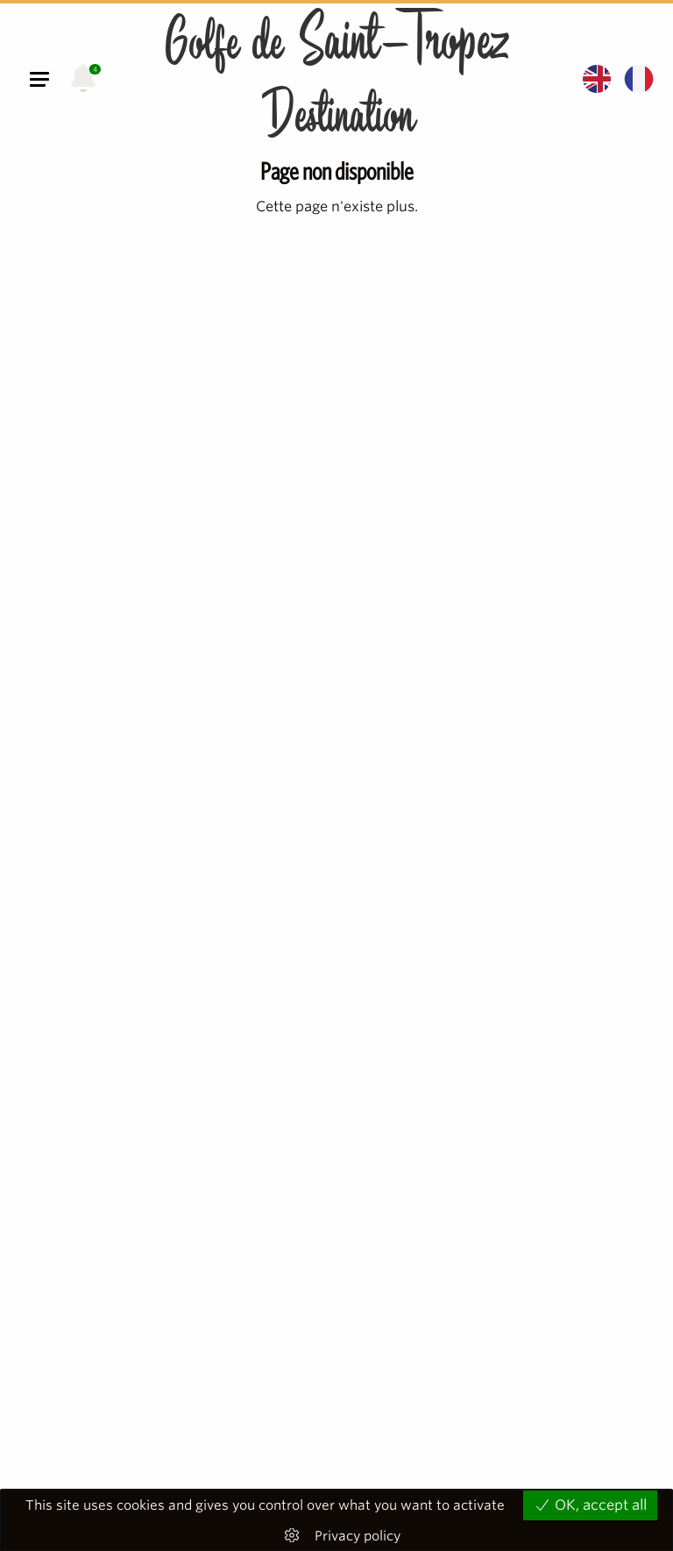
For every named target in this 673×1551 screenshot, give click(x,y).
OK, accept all (590, 1505)
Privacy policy (357, 1536)
